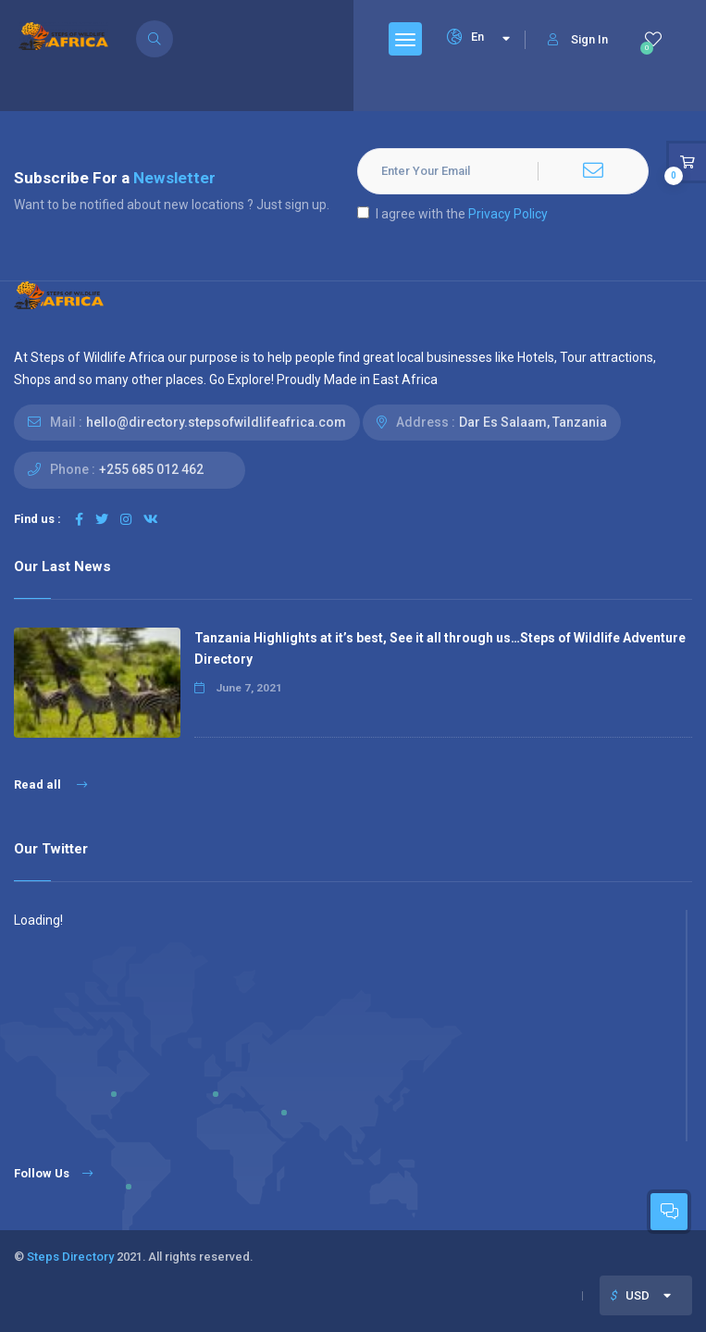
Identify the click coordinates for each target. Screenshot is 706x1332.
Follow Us (53, 1173)
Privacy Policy (508, 213)
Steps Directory (70, 1257)
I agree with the (452, 213)
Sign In (578, 39)
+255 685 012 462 (151, 469)
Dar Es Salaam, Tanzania (533, 422)
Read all (50, 784)
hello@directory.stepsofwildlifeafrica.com (216, 422)
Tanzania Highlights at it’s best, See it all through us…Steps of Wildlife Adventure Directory (440, 648)
